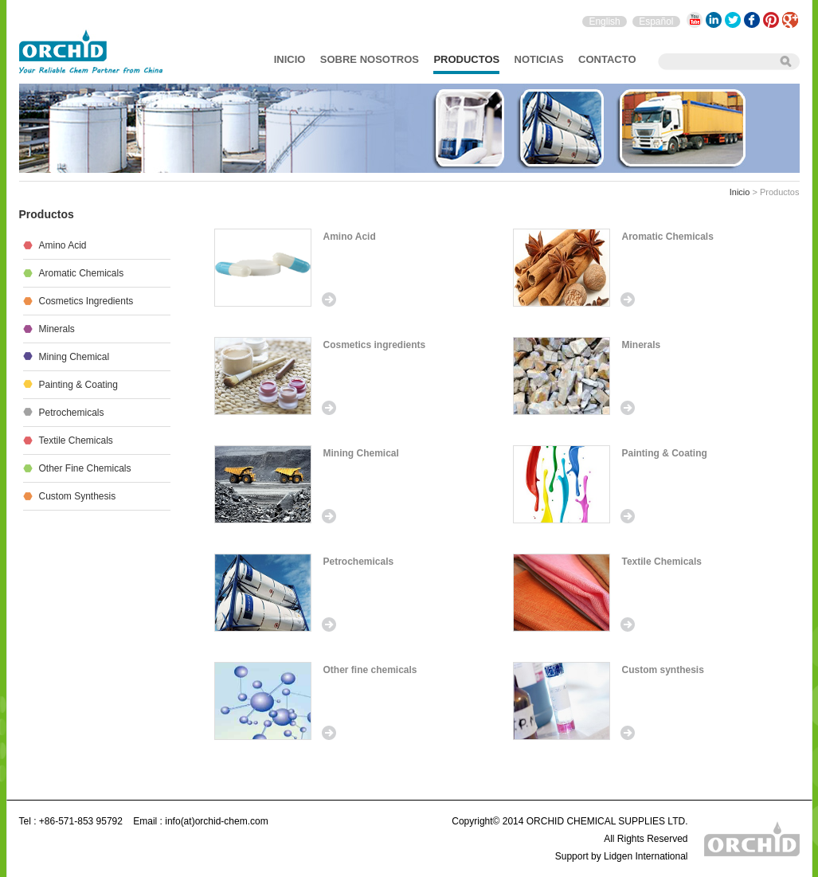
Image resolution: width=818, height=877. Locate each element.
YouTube (695, 20)
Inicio (290, 59)
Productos (466, 59)
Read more (329, 299)
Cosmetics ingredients (374, 344)
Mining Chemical (361, 453)
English (604, 21)
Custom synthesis (663, 669)
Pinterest (771, 20)
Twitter (733, 20)
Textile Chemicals (662, 561)
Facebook (752, 20)
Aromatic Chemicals (668, 236)
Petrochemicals (358, 561)
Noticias (539, 59)
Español (656, 21)
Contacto (607, 59)
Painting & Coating (664, 453)
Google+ (790, 20)
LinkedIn (714, 20)
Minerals (641, 344)
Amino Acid (349, 236)
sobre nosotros (369, 59)
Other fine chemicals (370, 669)
